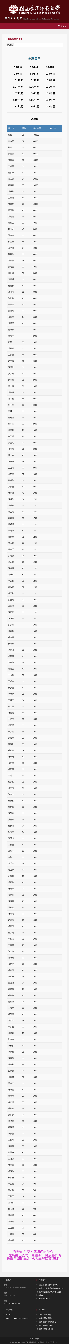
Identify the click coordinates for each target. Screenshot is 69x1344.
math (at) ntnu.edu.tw (12, 1303)
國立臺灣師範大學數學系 (48, 1285)
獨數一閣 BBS (44, 1299)
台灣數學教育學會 (46, 1318)
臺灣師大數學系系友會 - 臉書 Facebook (49, 1293)
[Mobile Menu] (62, 26)
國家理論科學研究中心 (47, 1322)
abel (16, 1318)
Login (37, 1339)
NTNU (8, 1315)
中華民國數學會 (45, 1315)
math (8, 1318)
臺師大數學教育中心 (46, 1325)
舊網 (31, 1339)
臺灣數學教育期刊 (46, 1329)
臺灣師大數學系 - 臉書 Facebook (51, 1288)
